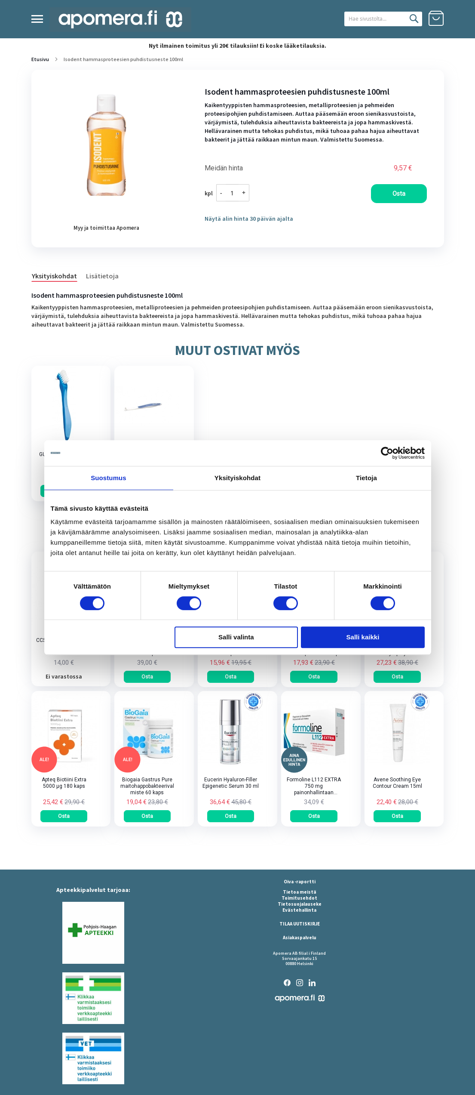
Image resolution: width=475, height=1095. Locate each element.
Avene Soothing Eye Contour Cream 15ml (397, 783)
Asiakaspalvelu (299, 938)
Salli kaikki (363, 637)
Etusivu (40, 59)
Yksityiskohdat (54, 275)
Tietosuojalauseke (300, 904)
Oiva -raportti (300, 882)
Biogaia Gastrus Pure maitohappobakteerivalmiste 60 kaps (147, 786)
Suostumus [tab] (108, 477)
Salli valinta (236, 637)
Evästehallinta (299, 910)
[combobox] (372, 19)
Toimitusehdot (299, 898)
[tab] (58, 275)
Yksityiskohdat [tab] (237, 477)
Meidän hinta (224, 168)
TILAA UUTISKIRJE (299, 924)
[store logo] (120, 19)
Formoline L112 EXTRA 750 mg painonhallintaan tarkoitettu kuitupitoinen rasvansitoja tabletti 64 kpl (314, 786)
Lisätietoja (102, 275)
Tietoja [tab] (366, 477)
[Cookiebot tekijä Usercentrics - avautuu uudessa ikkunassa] (387, 453)
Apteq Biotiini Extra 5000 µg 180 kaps (64, 783)
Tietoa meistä (299, 892)
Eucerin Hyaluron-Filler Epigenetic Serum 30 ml (230, 783)
